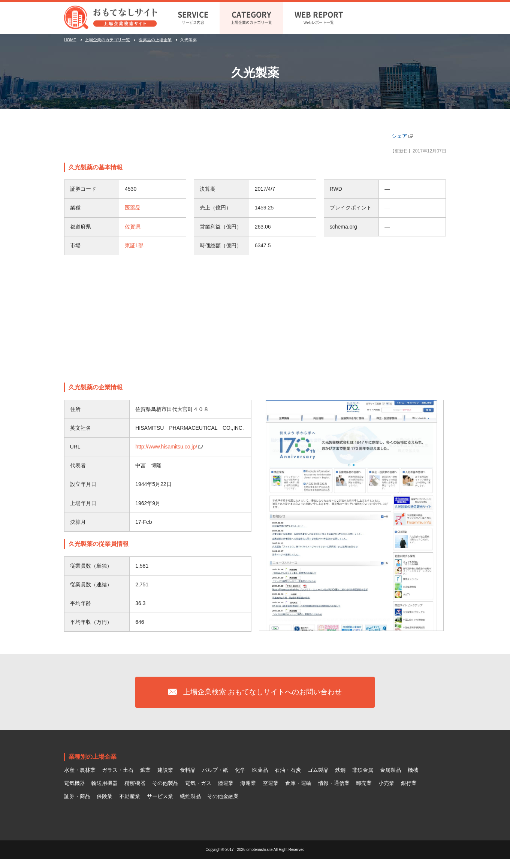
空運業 (270, 785)
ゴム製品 (318, 772)
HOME (70, 39)
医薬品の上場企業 (155, 39)
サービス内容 (193, 16)
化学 (240, 772)
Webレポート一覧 (319, 16)
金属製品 (390, 772)
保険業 (104, 798)
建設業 (165, 772)
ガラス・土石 (117, 772)
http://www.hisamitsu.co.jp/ (166, 447)
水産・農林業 (80, 772)
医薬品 (133, 208)
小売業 (386, 785)
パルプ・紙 (215, 772)
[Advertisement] (255, 318)
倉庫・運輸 (298, 785)
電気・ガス (198, 785)
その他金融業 (223, 798)
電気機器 (74, 785)
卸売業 (364, 785)
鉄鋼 (340, 772)
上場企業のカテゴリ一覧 (251, 16)
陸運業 (225, 785)
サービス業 (160, 798)
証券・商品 (77, 798)
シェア (399, 136)
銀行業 (409, 785)
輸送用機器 (104, 785)
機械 (413, 772)
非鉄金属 (362, 772)
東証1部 (134, 245)
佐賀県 (133, 227)
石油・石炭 (288, 772)
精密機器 (134, 785)
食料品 (188, 772)
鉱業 (145, 772)
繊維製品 (190, 798)
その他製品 (165, 785)
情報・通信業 (334, 785)
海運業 (248, 785)
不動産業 (129, 798)
